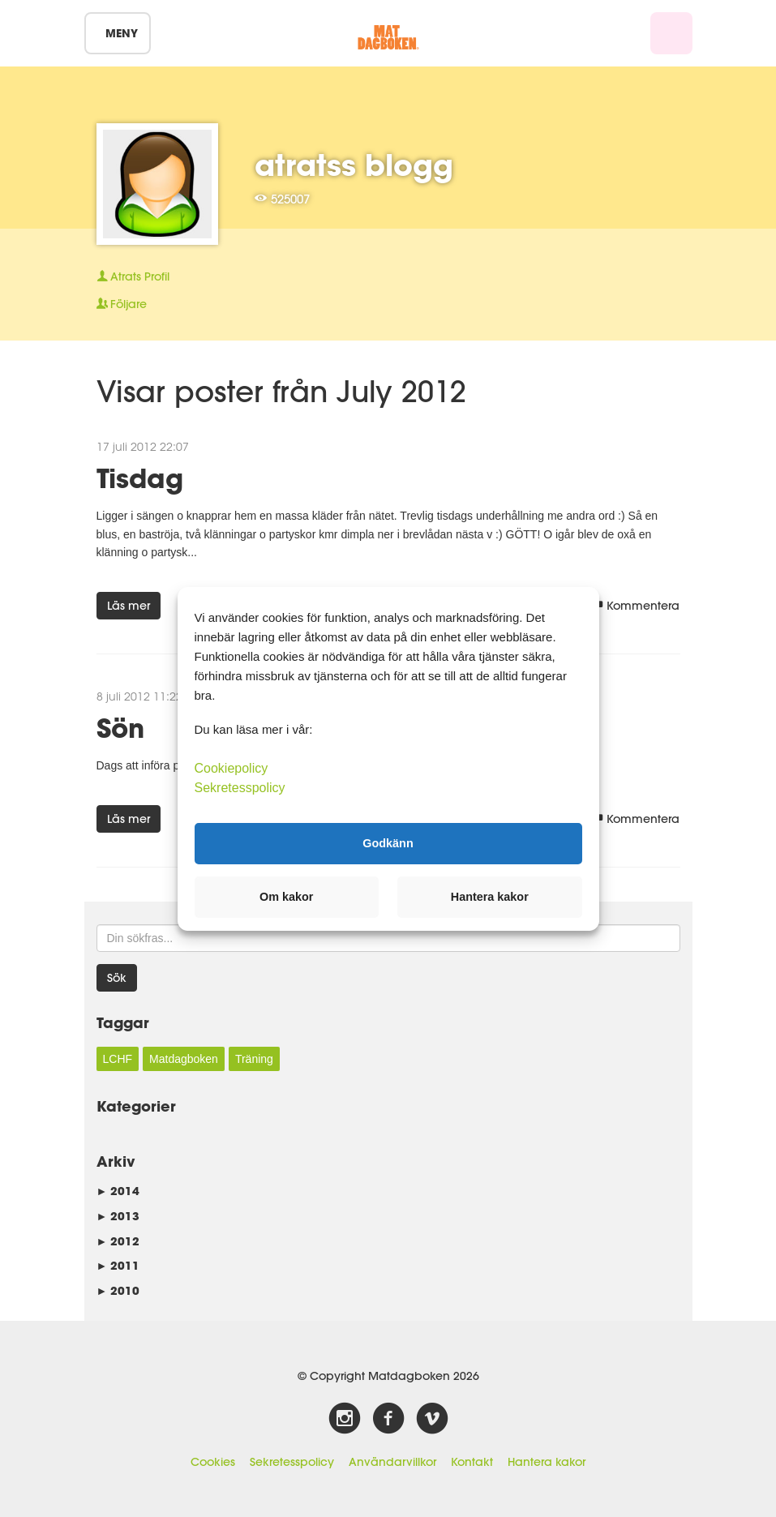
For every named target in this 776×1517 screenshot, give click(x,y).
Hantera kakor (546, 1462)
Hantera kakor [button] (490, 896)
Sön (120, 727)
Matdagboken (183, 1058)
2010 (118, 1290)
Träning (254, 1058)
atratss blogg (354, 164)
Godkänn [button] (387, 843)
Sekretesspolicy (292, 1462)
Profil (132, 276)
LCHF (118, 1058)
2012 (118, 1241)
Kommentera (636, 605)
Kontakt (472, 1462)
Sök (116, 978)
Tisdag (139, 478)
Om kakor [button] (286, 896)
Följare (121, 304)
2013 (118, 1215)
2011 (118, 1265)
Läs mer (128, 605)
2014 (118, 1190)
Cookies (213, 1462)
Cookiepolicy (231, 767)
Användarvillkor (392, 1462)
